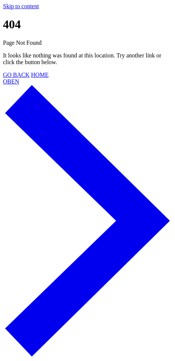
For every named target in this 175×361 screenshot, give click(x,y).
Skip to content (21, 6)
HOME (40, 75)
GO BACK (16, 75)
